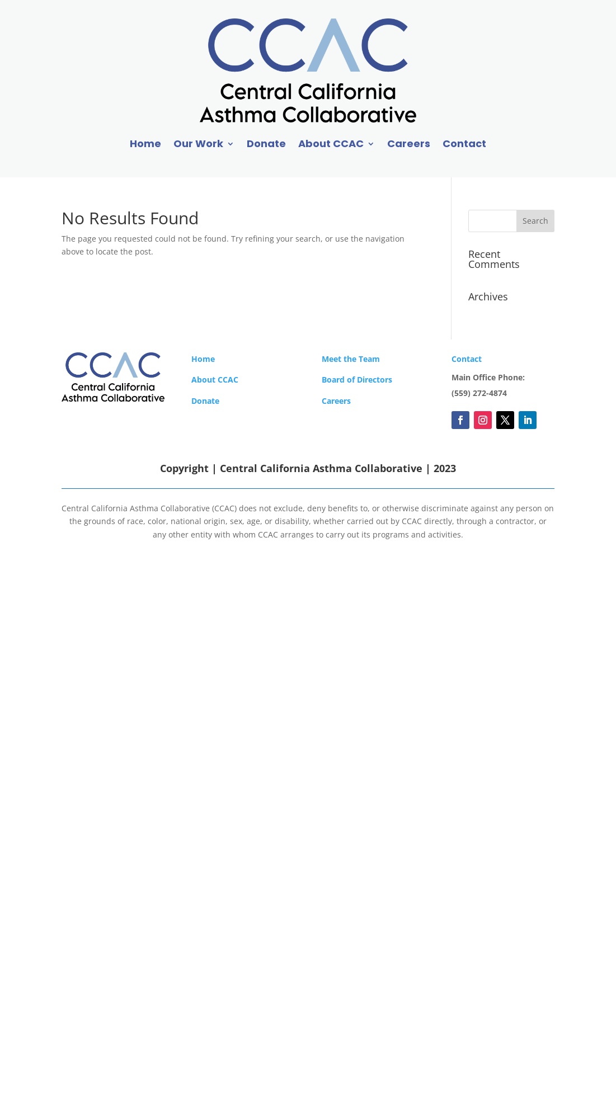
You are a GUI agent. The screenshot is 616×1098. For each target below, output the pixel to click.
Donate (266, 143)
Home (145, 143)
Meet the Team (351, 359)
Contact (464, 143)
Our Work (198, 143)
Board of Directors (357, 379)
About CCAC (331, 143)
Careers (408, 143)
